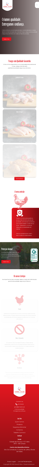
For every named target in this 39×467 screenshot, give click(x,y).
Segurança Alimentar (19, 427)
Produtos (19, 424)
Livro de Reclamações (25, 461)
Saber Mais (6, 39)
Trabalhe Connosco (19, 432)
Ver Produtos (19, 178)
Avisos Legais (11, 461)
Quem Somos (19, 422)
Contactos (19, 430)
